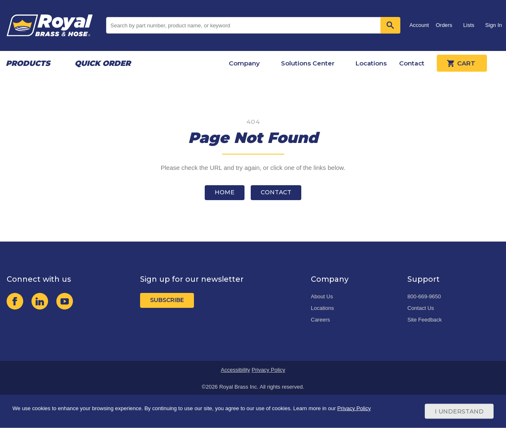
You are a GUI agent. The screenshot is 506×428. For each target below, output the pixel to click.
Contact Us (420, 308)
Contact (411, 63)
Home (225, 192)
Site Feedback (424, 320)
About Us (322, 296)
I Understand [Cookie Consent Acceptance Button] (459, 411)
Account (419, 25)
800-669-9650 (424, 296)
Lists (469, 25)
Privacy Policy (268, 370)
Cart (462, 63)
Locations (371, 63)
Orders (444, 25)
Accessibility (235, 370)
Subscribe (167, 300)
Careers (320, 320)
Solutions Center (307, 63)
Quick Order (103, 63)
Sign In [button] (493, 25)
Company (244, 63)
